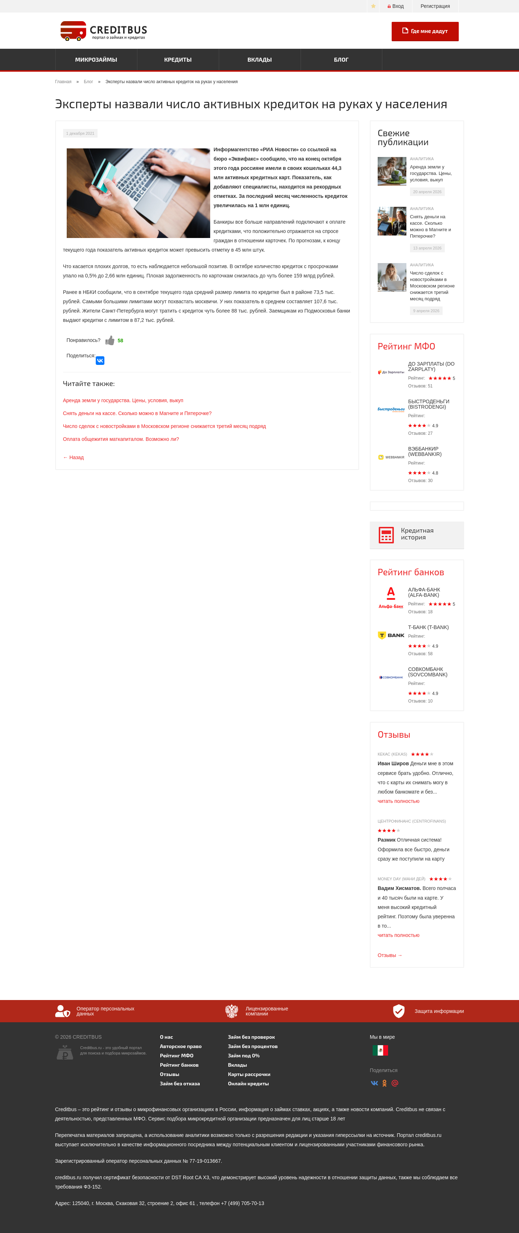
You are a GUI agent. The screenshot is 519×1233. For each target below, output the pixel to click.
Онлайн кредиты (248, 1083)
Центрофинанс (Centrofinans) (412, 821)
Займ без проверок (251, 1037)
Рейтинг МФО (406, 346)
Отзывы (394, 734)
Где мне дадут (425, 31)
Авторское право (181, 1046)
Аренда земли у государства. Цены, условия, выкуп (123, 400)
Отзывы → (390, 955)
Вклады (259, 59)
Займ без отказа (180, 1083)
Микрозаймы (96, 59)
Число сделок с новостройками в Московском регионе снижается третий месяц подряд (164, 426)
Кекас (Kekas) (392, 754)
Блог (341, 59)
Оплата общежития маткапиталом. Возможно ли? (121, 439)
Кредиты (178, 59)
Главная (63, 81)
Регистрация (435, 6)
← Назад (73, 457)
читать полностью (398, 801)
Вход (396, 6)
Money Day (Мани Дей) (401, 879)
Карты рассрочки (249, 1074)
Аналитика (422, 159)
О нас (166, 1037)
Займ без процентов (253, 1046)
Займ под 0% (244, 1055)
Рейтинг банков (411, 571)
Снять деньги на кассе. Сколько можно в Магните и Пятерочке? (137, 413)
